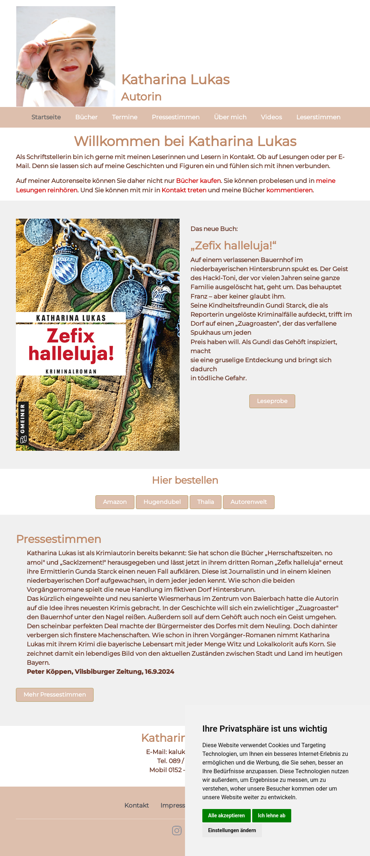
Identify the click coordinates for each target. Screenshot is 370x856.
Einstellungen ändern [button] (232, 830)
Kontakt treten (184, 190)
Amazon (115, 501)
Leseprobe (272, 401)
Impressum (177, 805)
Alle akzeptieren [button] (226, 815)
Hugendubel (162, 501)
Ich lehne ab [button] (271, 815)
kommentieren (289, 190)
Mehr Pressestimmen (54, 694)
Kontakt (136, 805)
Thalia (205, 501)
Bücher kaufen (198, 180)
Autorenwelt (249, 501)
